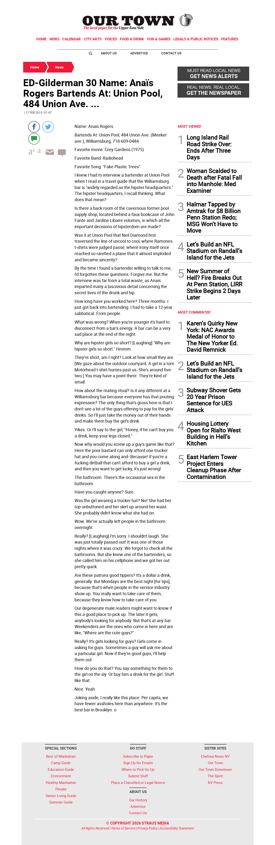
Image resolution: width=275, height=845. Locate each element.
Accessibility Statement (177, 828)
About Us (109, 53)
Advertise (139, 53)
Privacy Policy (147, 828)
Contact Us (171, 53)
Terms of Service (123, 828)
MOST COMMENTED (194, 312)
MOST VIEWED (189, 126)
